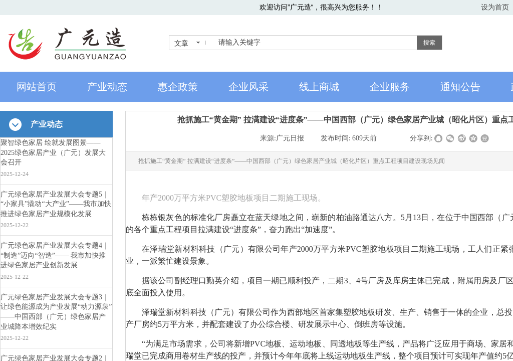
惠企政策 (178, 86)
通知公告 (460, 86)
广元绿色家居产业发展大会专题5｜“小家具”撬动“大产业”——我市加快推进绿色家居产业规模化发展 (56, 204)
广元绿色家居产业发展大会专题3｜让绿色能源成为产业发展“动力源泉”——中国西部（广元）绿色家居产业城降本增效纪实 (56, 311)
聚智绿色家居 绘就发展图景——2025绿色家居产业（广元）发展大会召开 (53, 152)
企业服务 (390, 86)
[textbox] (315, 42)
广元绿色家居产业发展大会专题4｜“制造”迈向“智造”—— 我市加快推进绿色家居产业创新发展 (55, 255)
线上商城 (319, 86)
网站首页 (37, 86)
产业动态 (107, 86)
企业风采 (248, 86)
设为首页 (495, 7)
